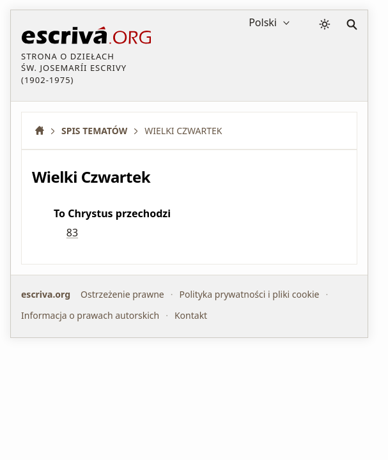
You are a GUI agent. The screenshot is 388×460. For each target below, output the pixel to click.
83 (72, 233)
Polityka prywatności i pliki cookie (249, 294)
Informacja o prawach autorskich (90, 315)
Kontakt (191, 315)
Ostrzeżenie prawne (122, 294)
